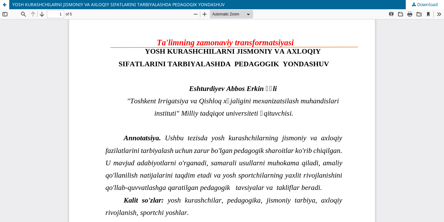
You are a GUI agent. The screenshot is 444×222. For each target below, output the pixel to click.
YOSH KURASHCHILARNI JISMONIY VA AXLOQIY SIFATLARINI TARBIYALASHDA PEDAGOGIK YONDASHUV (118, 4)
